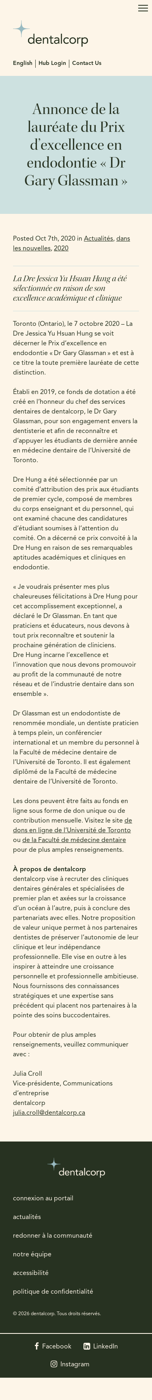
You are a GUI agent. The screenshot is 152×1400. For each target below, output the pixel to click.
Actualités (98, 239)
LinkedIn (105, 1347)
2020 (61, 249)
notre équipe (32, 1254)
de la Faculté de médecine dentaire (74, 840)
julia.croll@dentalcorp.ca (49, 1113)
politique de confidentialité (53, 1292)
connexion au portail (43, 1198)
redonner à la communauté (52, 1236)
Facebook (56, 1347)
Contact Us (86, 63)
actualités (27, 1217)
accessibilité (31, 1273)
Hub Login (52, 63)
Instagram (75, 1364)
